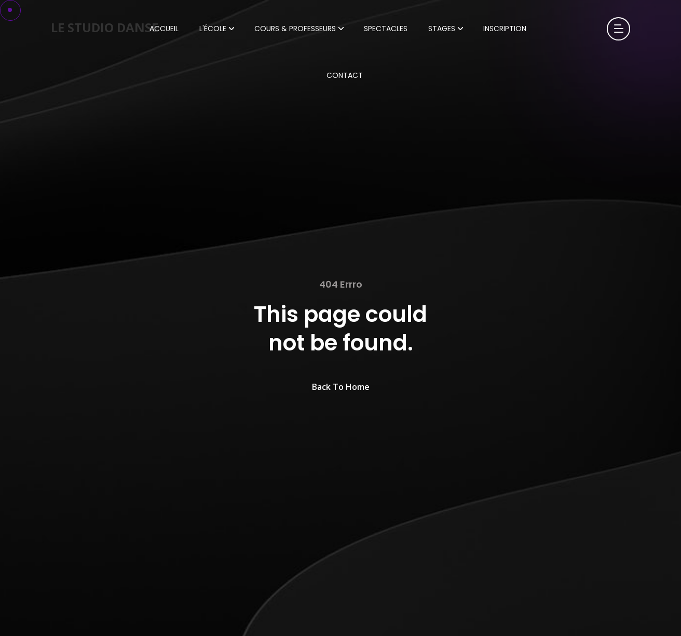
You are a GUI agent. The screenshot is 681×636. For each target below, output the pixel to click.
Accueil (164, 28)
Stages (441, 28)
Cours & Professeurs (295, 28)
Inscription (504, 28)
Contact (344, 75)
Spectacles (385, 28)
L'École (212, 28)
